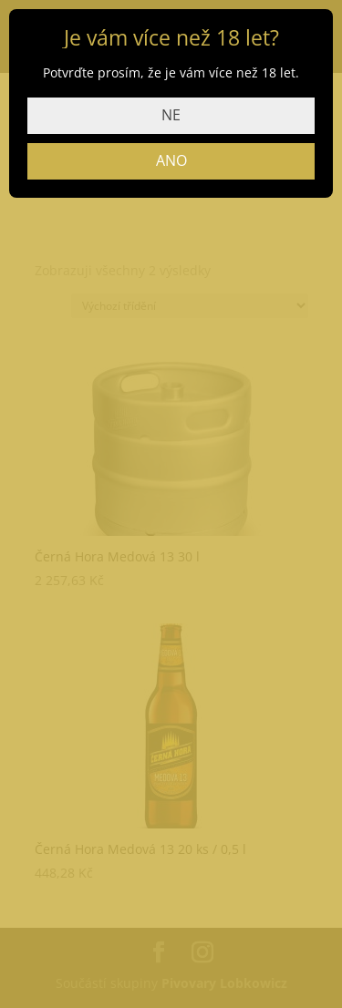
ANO (171, 160)
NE (171, 115)
